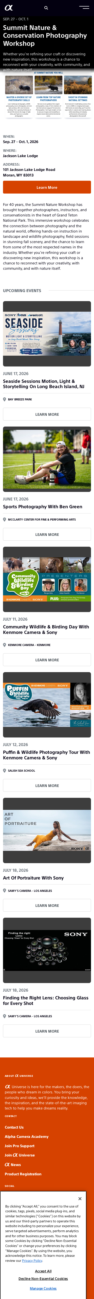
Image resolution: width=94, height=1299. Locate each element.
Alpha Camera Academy (27, 1136)
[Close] (79, 1213)
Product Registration (23, 1173)
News (13, 1164)
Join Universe (20, 1154)
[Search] (46, 8)
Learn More (47, 187)
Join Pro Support (19, 1145)
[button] (84, 8)
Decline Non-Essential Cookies (43, 1293)
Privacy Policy (32, 1275)
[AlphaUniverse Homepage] (9, 8)
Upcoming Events (22, 290)
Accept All (43, 1286)
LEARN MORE (47, 414)
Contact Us (14, 1127)
